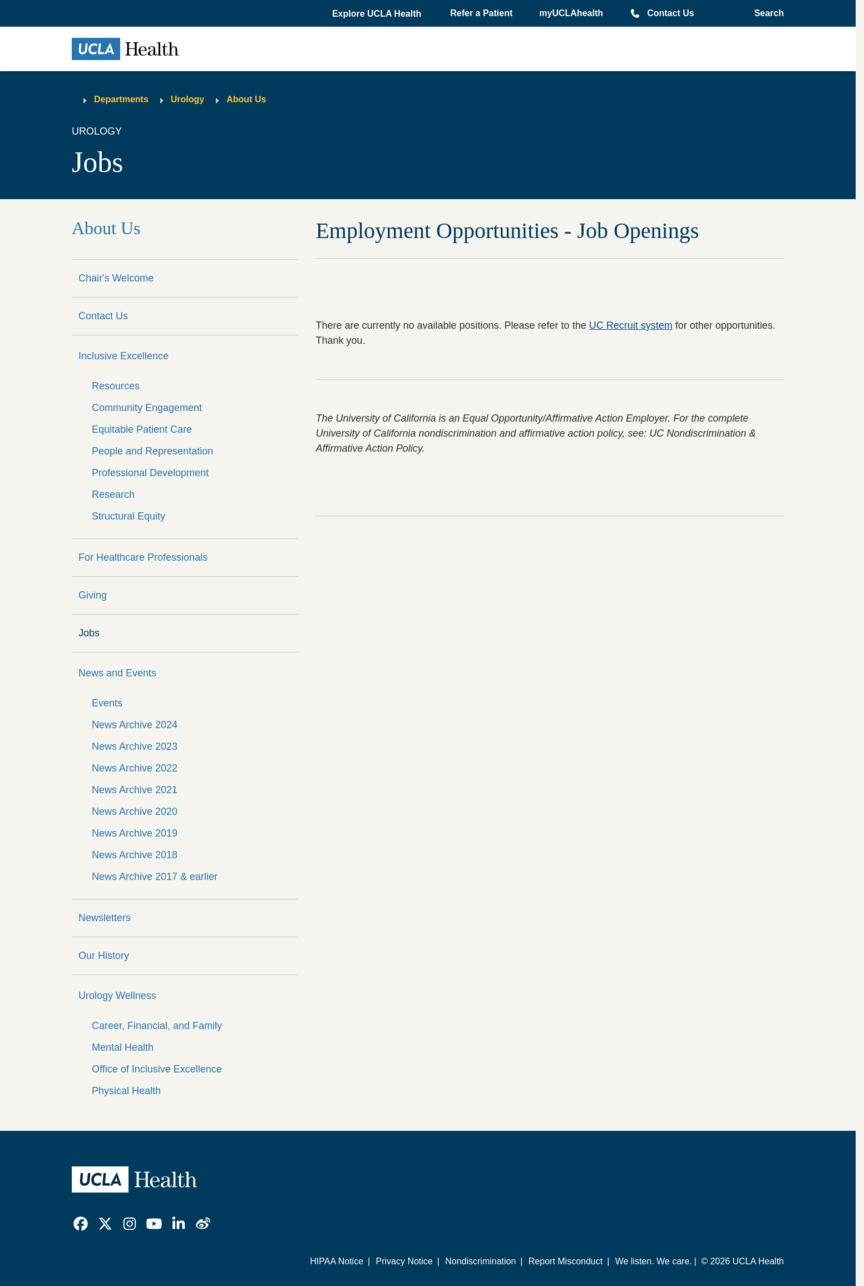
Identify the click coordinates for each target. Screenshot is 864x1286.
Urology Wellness (117, 995)
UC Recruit (631, 325)
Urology (187, 99)
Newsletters (104, 917)
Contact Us (670, 13)
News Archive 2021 (134, 789)
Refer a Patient (481, 13)
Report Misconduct (566, 1261)
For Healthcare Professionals (143, 557)
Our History (103, 955)
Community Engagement (147, 407)
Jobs (89, 633)
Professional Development (150, 472)
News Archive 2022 (134, 768)
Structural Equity (128, 516)
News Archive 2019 (134, 833)
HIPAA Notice (336, 1261)
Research (113, 494)
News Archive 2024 (134, 724)
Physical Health (126, 1090)
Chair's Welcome (116, 278)
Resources (116, 386)
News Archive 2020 (134, 811)
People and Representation (152, 451)
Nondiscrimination (480, 1261)
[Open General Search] (766, 13)
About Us (246, 99)
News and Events (117, 673)
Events (107, 703)
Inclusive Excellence (123, 356)
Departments (121, 99)
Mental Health (123, 1047)
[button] (377, 13)
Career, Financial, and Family (157, 1025)
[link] (81, 1224)
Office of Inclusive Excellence (157, 1069)
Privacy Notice (404, 1261)
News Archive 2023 (134, 746)
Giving (92, 595)
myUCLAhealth (571, 13)
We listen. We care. (653, 1261)
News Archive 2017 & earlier (155, 876)
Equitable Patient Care (142, 429)
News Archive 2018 (134, 854)
